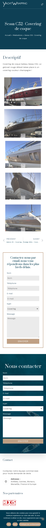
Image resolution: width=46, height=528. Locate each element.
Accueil (8, 35)
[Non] (43, 519)
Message (11, 314)
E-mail (10, 293)
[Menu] (42, 4)
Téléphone (11, 283)
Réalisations (17, 35)
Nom (9, 273)
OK (9, 524)
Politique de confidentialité (30, 524)
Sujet (9, 304)
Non (15, 524)
